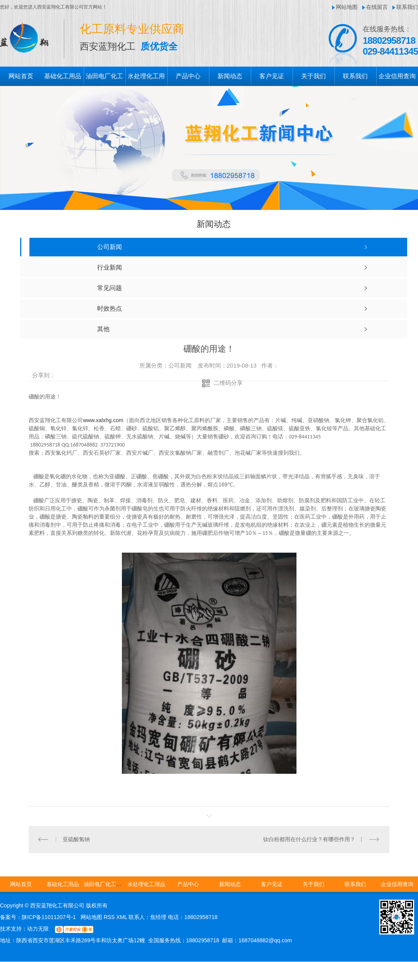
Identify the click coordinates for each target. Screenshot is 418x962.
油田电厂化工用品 (105, 884)
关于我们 (313, 76)
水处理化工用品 (146, 884)
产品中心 (188, 76)
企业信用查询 (397, 76)
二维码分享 (228, 383)
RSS (110, 917)
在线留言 (377, 7)
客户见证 (271, 76)
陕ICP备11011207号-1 (49, 917)
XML (122, 917)
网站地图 (347, 7)
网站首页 (21, 76)
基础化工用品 (62, 76)
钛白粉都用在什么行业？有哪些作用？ (309, 840)
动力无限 (38, 929)
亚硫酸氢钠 (76, 840)
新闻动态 (230, 76)
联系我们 (407, 7)
